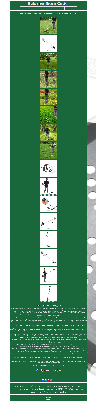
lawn (79, 386)
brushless (37, 386)
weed (38, 392)
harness (59, 386)
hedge (16, 386)
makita (48, 392)
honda (30, 389)
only (12, 386)
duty (45, 386)
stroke (55, 386)
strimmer (62, 389)
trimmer (65, 386)
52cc (21, 389)
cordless (49, 386)
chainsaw (35, 389)
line (17, 389)
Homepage (48, 397)
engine (51, 392)
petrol (42, 392)
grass (83, 386)
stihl (32, 386)
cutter (70, 389)
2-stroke (76, 389)
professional (49, 389)
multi (26, 389)
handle (55, 389)
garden (63, 392)
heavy (42, 386)
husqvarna (33, 392)
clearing (81, 389)
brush (42, 389)
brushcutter (24, 386)
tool (72, 386)
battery (75, 386)
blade (14, 389)
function (57, 392)
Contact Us (48, 399)
